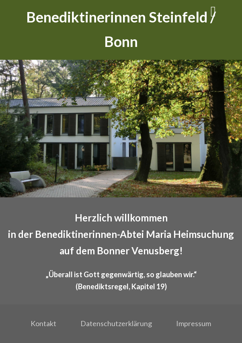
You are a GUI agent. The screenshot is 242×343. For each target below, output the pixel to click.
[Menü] (213, 11)
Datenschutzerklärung (116, 323)
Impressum (193, 323)
